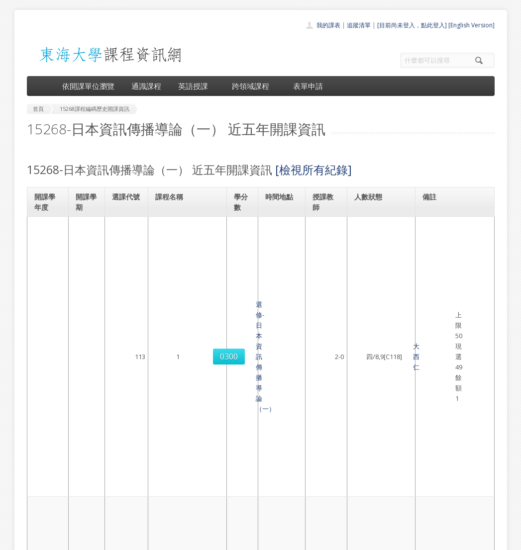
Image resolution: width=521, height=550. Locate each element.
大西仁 (322, 241)
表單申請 (308, 86)
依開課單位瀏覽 (88, 86)
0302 (125, 342)
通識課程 (146, 86)
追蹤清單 (359, 25)
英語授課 (196, 86)
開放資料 (235, 501)
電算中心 (162, 540)
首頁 (229, 446)
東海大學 (35, 540)
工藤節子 (326, 342)
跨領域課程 (254, 86)
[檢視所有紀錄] (313, 170)
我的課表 (328, 25)
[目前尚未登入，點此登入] (412, 25)
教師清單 (235, 512)
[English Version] (471, 25)
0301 (125, 291)
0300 (125, 241)
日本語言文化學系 (451, 225)
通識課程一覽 (241, 468)
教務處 (194, 540)
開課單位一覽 (241, 457)
